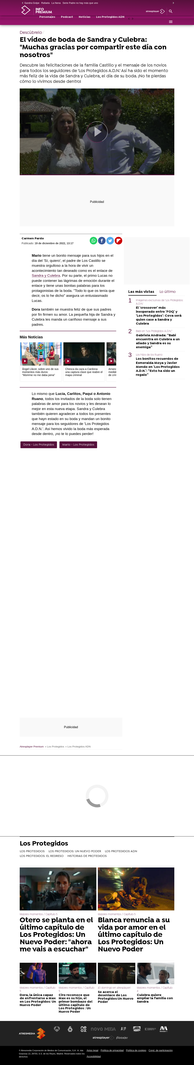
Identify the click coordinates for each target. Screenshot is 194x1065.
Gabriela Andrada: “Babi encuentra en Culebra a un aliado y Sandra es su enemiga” (158, 341)
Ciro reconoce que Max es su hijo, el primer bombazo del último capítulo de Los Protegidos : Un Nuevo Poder (75, 1004)
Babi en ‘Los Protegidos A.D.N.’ (154, 331)
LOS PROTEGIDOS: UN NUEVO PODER (74, 851)
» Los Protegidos (54, 746)
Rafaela (45, 3)
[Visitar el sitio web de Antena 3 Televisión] (57, 1029)
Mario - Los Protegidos (78, 445)
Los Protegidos (44, 844)
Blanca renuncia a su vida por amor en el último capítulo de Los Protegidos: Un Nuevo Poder (134, 935)
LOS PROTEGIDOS (32, 851)
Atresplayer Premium (32, 746)
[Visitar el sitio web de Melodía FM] (163, 1029)
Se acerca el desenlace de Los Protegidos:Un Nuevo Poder (115, 997)
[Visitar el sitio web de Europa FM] (149, 1029)
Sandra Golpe (31, 3)
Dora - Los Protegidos (38, 445)
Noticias (84, 22)
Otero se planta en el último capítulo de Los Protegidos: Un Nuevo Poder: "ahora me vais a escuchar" (56, 935)
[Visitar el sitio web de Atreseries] (123, 1029)
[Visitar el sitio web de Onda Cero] (136, 1029)
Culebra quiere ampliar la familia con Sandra (155, 999)
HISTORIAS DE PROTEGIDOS (87, 856)
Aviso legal (92, 1050)
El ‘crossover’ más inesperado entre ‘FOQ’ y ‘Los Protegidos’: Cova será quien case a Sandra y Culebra (159, 316)
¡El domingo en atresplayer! (114, 988)
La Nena (56, 3)
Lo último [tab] (168, 292)
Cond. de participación (161, 1050)
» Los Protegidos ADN (78, 746)
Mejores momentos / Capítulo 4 (154, 989)
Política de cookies (136, 1050)
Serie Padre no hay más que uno (80, 3)
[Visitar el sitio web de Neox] (84, 1029)
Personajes (47, 22)
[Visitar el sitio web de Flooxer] (122, 1038)
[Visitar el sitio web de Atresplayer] (104, 1038)
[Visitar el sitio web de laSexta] (70, 1029)
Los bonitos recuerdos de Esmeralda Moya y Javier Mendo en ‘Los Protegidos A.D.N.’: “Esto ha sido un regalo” (158, 367)
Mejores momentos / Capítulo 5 (38, 914)
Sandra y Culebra (46, 275)
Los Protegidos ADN (110, 22)
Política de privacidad (112, 1050)
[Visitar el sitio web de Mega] (110, 1029)
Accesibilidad (94, 1056)
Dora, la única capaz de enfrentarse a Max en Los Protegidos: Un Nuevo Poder (38, 1000)
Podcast (67, 22)
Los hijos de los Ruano (149, 355)
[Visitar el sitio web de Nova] (97, 1029)
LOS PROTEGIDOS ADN (121, 851)
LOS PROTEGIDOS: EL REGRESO (42, 856)
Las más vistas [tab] (141, 292)
